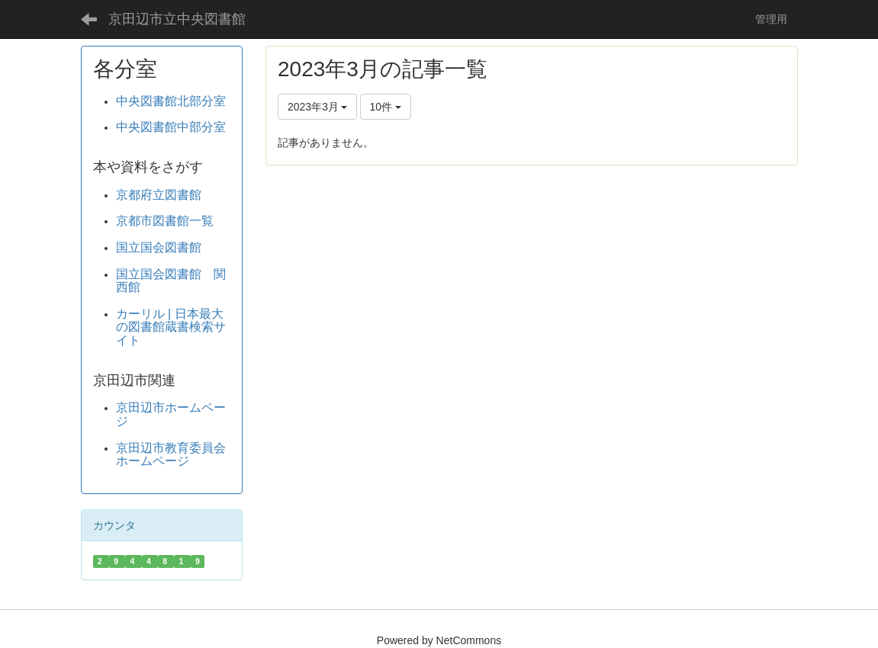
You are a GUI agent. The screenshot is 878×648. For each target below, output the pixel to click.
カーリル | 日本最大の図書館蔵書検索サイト (171, 327)
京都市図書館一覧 (165, 220)
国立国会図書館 (158, 247)
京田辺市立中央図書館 (177, 19)
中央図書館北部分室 (171, 101)
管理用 (776, 19)
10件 (385, 107)
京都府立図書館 (158, 194)
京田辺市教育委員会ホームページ (171, 454)
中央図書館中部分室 (171, 126)
